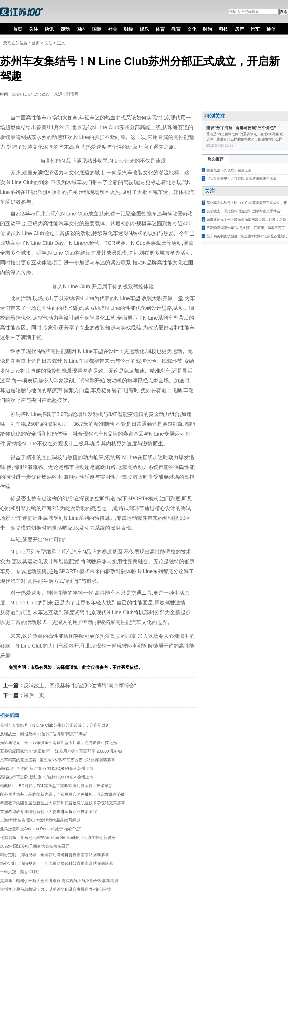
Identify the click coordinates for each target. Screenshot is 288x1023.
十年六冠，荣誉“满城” (19, 872)
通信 (271, 29)
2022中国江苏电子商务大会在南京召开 (34, 846)
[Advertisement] (63, 959)
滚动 (65, 29)
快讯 (49, 29)
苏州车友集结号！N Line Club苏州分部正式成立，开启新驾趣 (55, 725)
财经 (128, 29)
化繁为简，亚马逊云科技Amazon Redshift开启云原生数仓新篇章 (57, 837)
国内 (81, 29)
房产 (239, 29)
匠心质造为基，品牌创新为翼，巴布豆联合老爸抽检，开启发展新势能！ (64, 794)
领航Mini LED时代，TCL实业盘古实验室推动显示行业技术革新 (56, 785)
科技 (223, 29)
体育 (160, 29)
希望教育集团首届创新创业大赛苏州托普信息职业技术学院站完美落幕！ (64, 803)
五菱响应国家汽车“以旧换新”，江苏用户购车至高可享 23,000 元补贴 (61, 751)
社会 (112, 29)
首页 (17, 29)
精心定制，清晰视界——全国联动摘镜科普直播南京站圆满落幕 (56, 863)
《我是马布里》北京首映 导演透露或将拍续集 (241, 179)
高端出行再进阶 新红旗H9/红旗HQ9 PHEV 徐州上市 (46, 777)
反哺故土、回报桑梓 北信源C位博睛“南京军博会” (80, 685)
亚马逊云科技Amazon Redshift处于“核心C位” (40, 829)
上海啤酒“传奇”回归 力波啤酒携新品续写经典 (40, 820)
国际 (96, 29)
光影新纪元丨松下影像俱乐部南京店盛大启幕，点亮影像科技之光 (58, 742)
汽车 (255, 29)
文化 (191, 29)
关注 (33, 29)
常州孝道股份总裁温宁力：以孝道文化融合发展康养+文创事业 (55, 889)
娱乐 (144, 29)
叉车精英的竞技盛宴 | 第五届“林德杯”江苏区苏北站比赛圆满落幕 (57, 759)
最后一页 (34, 695)
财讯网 (72, 94)
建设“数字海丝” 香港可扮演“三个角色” (241, 127)
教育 (176, 29)
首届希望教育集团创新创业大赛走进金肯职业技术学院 (48, 811)
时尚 (207, 29)
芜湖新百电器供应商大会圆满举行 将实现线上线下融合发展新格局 (59, 880)
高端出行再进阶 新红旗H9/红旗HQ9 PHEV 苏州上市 (46, 768)
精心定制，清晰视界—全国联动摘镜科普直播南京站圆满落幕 (54, 854)
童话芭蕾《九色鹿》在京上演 (228, 170)
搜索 (283, 11)
